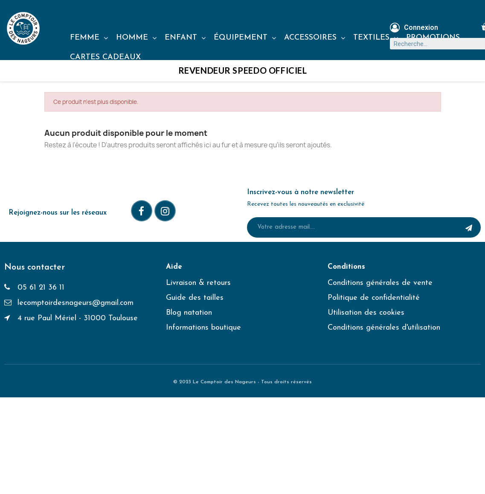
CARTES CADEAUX (105, 57)
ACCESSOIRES (314, 38)
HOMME (136, 38)
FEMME (89, 38)
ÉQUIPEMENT (245, 38)
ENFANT (185, 38)
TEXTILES (375, 38)
